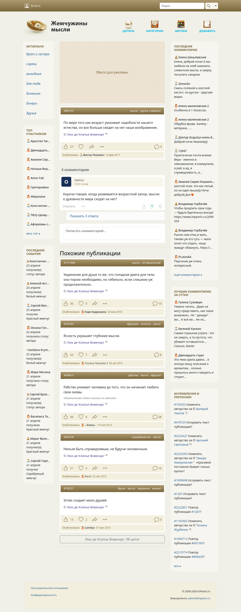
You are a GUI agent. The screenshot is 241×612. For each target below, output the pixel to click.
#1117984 (69, 263)
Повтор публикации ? (187, 509)
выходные (33, 73)
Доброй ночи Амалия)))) (191, 142)
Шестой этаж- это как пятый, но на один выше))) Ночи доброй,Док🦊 (194, 190)
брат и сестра (37, 54)
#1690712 (180, 539)
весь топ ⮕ (33, 233)
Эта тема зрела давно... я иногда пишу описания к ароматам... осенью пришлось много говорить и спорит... (194, 368)
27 (71, 146)
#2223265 (180, 454)
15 (71, 519)
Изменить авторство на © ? (191, 409)
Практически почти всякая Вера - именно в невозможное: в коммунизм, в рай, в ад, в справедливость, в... (194, 163)
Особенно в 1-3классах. (190, 110)
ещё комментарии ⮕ (188, 275)
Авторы (181, 22)
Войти (32, 5)
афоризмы (133, 324)
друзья (121, 488)
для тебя (33, 83)
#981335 (68, 111)
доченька (33, 93)
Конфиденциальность (44, 595)
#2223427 (180, 436)
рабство (133, 375)
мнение (156, 488)
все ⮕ (177, 566)
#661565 (197, 543)
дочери (31, 103)
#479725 (180, 422)
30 (71, 303)
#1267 (178, 494)
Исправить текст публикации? (191, 424)
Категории (154, 22)
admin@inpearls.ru (199, 598)
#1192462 (180, 521)
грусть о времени (150, 111)
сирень (31, 64)
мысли (134, 111)
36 (71, 417)
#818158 (68, 437)
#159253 (180, 404)
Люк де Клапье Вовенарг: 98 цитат (112, 539)
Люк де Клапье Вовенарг (85, 134)
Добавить (207, 22)
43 (71, 355)
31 (71, 468)
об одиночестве (151, 263)
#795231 (68, 488)
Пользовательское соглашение (49, 588)
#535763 (68, 324)
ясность (146, 324)
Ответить (69, 206)
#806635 (197, 557)
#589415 (68, 375)
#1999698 (180, 480)
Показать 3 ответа (84, 216)
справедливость (141, 437)
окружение (144, 488)
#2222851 (180, 507)
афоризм (155, 375)
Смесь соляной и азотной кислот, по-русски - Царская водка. (193, 92)
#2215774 (180, 552)
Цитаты (128, 22)
